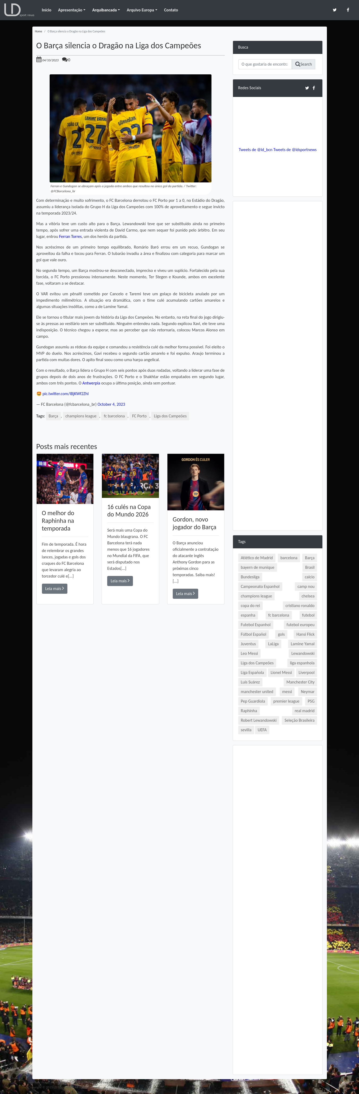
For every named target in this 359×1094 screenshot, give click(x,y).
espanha (248, 615)
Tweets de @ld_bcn (255, 149)
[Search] (265, 64)
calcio (310, 576)
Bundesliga (250, 576)
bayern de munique (257, 567)
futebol (308, 615)
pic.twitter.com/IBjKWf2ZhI (65, 393)
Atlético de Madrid (257, 557)
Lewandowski (302, 653)
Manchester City (300, 682)
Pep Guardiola (253, 701)
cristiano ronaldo (300, 605)
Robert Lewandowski (259, 720)
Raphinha (249, 710)
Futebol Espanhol (256, 624)
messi (287, 691)
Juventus (248, 643)
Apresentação (70, 9)
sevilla (246, 729)
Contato (171, 9)
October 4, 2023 (111, 404)
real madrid (305, 710)
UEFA (262, 729)
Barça (53, 415)
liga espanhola (302, 662)
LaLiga (273, 643)
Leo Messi (249, 653)
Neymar (307, 691)
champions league (81, 415)
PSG (311, 701)
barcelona (288, 557)
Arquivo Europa (140, 9)
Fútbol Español (253, 634)
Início (46, 9)
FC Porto (139, 415)
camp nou (305, 586)
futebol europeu (300, 624)
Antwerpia (91, 383)
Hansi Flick (305, 634)
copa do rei (250, 605)
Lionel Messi (281, 672)
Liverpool (307, 672)
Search (303, 64)
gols (281, 634)
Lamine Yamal (302, 643)
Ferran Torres (70, 236)
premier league (286, 701)
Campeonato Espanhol (260, 586)
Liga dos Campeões (170, 415)
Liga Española (252, 672)
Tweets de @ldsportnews (295, 149)
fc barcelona (114, 415)
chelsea (308, 596)
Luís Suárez (250, 682)
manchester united (257, 691)
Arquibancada (104, 9)
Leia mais (54, 588)
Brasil (309, 567)
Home (38, 31)
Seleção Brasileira (299, 720)
